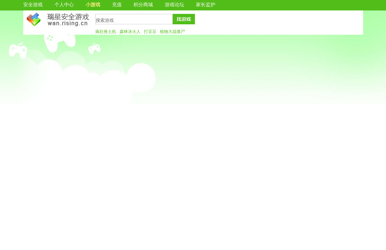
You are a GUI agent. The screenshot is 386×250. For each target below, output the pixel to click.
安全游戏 (33, 4)
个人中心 (64, 4)
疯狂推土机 (105, 31)
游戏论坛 (174, 4)
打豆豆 (150, 31)
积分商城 (143, 4)
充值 (117, 4)
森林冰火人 (130, 31)
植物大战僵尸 (172, 31)
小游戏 (93, 4)
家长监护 (205, 4)
